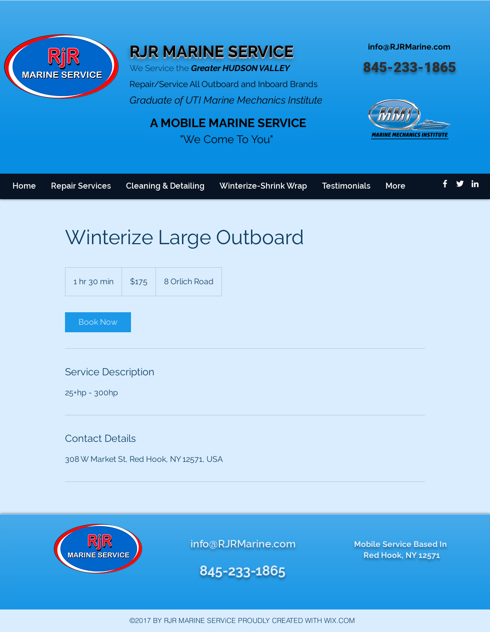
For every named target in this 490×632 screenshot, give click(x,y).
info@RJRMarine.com (409, 47)
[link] (98, 322)
